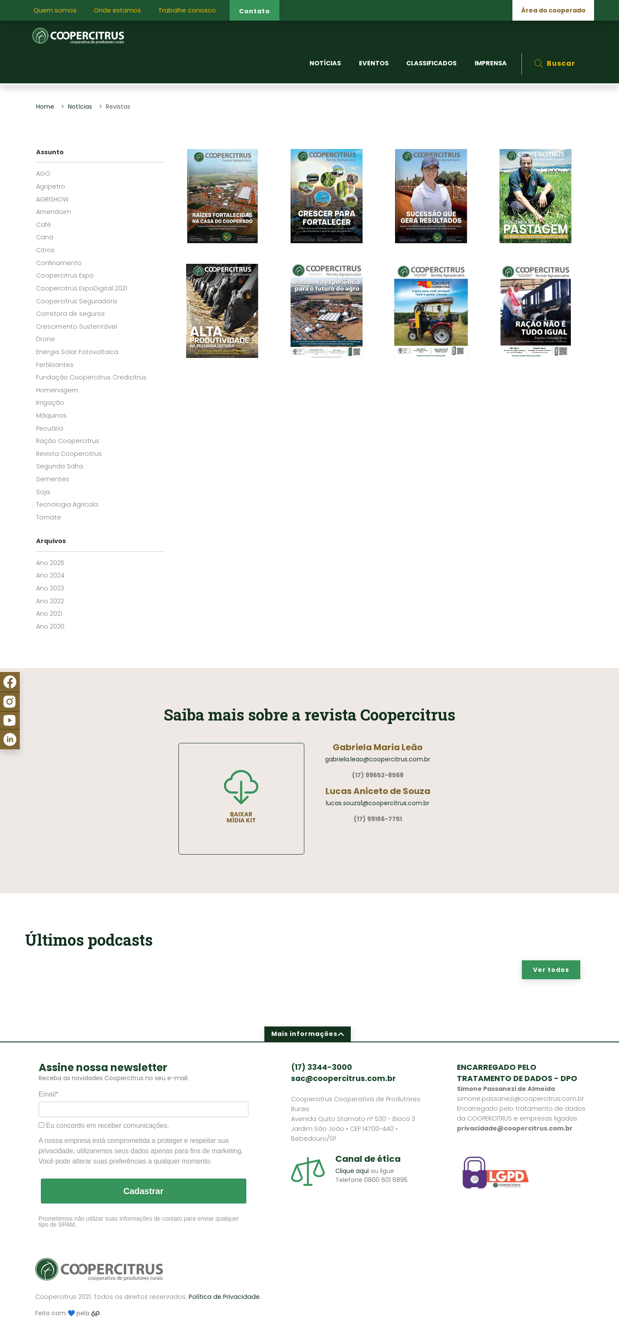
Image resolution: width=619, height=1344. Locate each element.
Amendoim (53, 212)
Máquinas (51, 415)
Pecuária (49, 428)
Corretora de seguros (70, 313)
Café (43, 224)
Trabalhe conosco (187, 10)
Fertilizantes (55, 364)
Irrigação (50, 402)
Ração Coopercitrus (67, 441)
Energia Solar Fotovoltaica (77, 352)
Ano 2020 (50, 626)
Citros (45, 250)
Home (45, 106)
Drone (45, 339)
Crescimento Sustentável (76, 326)
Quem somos (55, 10)
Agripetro (50, 186)
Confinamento (59, 263)
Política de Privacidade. (225, 1296)
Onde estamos (117, 10)
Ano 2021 (49, 613)
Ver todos (551, 969)
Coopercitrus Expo (65, 275)
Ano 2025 (50, 563)
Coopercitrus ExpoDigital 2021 (81, 288)
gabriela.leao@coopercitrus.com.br (377, 759)
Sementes (52, 479)
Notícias (80, 106)
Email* (48, 1094)
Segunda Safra (59, 466)
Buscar (555, 63)
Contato (254, 11)
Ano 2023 (50, 588)
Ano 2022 (50, 601)
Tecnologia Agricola (67, 504)
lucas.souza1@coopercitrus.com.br (377, 803)
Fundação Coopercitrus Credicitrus (91, 377)
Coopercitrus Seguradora (76, 301)
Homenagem (57, 390)
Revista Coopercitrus (69, 453)
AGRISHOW (52, 199)
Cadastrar (143, 1191)
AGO (43, 173)
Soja (43, 492)
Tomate (48, 517)
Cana (44, 237)
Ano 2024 (50, 575)
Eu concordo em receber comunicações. (104, 1125)
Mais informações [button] (307, 1033)
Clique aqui (352, 1171)
